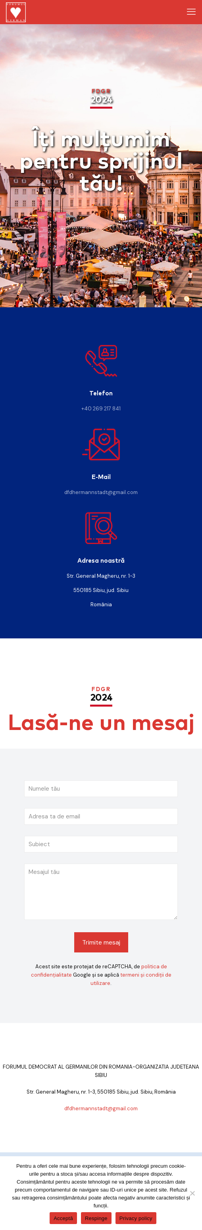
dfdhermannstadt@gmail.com (101, 492)
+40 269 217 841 (101, 408)
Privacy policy (135, 1218)
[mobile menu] (191, 12)
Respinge (96, 1218)
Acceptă (63, 1218)
